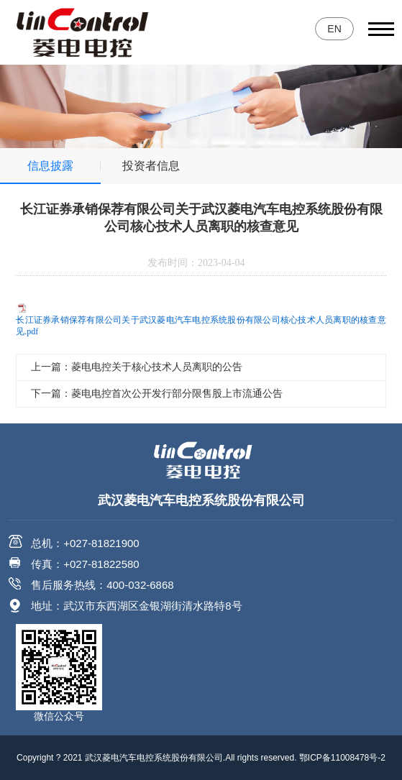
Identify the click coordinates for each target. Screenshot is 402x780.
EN (334, 29)
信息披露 (50, 166)
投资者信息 (151, 166)
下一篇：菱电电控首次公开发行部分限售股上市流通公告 (157, 393)
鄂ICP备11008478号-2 (342, 758)
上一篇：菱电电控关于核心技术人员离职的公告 (136, 367)
